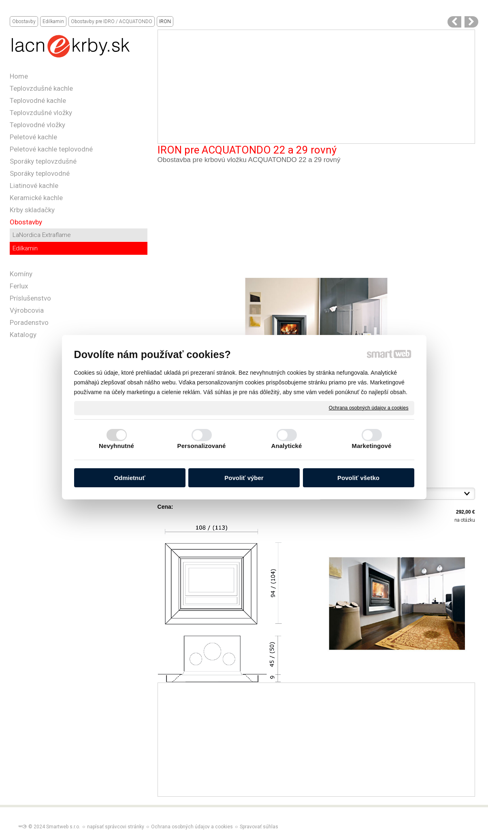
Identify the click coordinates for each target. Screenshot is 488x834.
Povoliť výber (243, 477)
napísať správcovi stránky (115, 827)
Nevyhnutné (116, 445)
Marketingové (372, 445)
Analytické (286, 445)
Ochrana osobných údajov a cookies (369, 407)
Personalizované (201, 445)
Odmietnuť (129, 477)
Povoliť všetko (358, 477)
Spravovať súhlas (259, 827)
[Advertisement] (316, 86)
